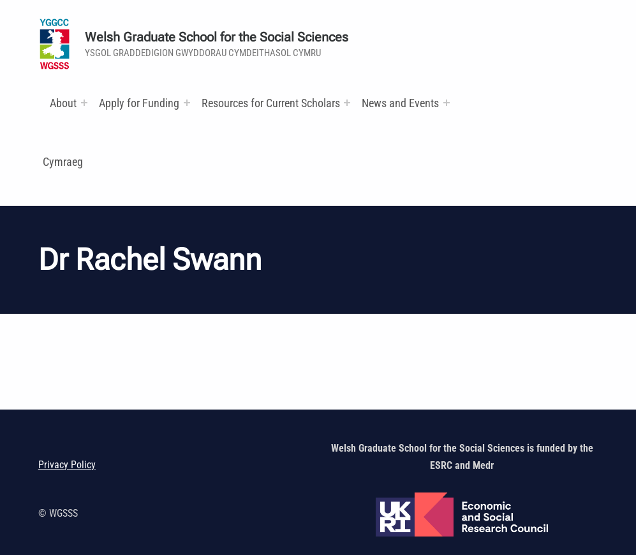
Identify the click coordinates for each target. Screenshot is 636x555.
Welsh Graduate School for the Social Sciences (216, 37)
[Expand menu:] (84, 103)
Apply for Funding (139, 103)
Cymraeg (63, 161)
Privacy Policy (67, 465)
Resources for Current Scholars (271, 103)
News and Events (400, 103)
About (63, 103)
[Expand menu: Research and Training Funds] (347, 103)
